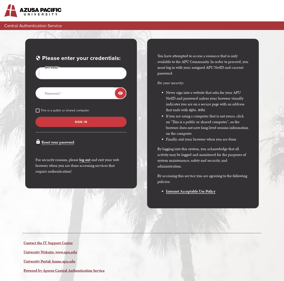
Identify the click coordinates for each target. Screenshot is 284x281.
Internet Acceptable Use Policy (190, 190)
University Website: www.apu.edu (50, 251)
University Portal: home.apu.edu (49, 260)
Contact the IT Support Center (48, 242)
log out (84, 159)
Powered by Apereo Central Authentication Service (64, 270)
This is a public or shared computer (65, 110)
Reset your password (57, 142)
